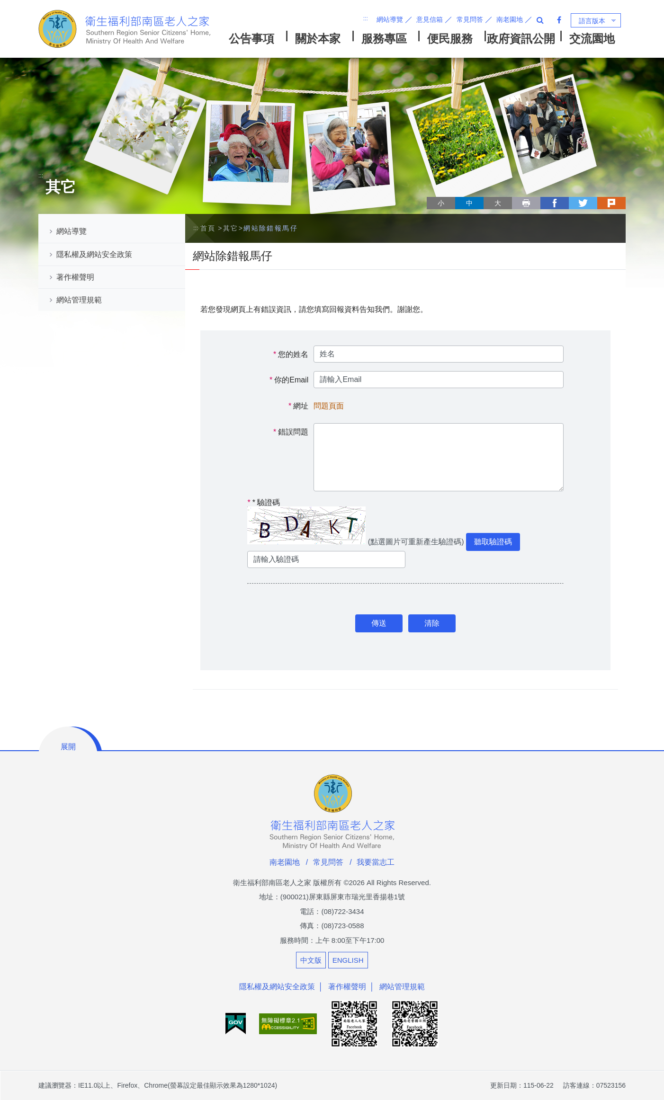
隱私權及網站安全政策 (94, 254)
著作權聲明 (75, 277)
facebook (554, 203)
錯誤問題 (293, 432)
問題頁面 (329, 406)
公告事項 (251, 38)
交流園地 (592, 38)
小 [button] (441, 203)
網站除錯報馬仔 (270, 228)
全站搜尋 (540, 20)
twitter (583, 203)
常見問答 (470, 19)
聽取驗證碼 (493, 542)
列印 (526, 203)
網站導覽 (390, 19)
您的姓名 (293, 354)
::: (365, 18)
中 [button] (469, 203)
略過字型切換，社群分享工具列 (430, 194)
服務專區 (384, 38)
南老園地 (509, 19)
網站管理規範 (79, 300)
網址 (300, 406)
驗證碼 (263, 502)
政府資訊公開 (521, 38)
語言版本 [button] (592, 21)
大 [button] (497, 203)
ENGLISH (348, 960)
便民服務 (450, 38)
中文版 (311, 960)
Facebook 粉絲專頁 (559, 20)
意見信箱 (429, 19)
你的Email (291, 380)
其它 (231, 228)
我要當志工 (376, 862)
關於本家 (318, 38)
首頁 (208, 228)
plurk (611, 203)
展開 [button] (68, 747)
